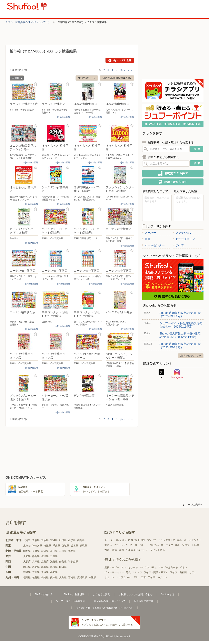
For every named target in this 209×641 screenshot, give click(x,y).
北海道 (27, 540)
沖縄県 (92, 577)
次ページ (126, 70)
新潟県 (45, 551)
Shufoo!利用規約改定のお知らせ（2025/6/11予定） (180, 314)
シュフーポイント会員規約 (70, 601)
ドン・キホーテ (129, 567)
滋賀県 (54, 561)
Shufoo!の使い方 (44, 594)
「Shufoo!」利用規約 (72, 594)
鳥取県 (45, 566)
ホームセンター (153, 245)
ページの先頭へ (193, 504)
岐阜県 (45, 556)
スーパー (149, 232)
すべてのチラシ (86, 78)
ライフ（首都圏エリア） (183, 572)
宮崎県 (72, 577)
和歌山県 (73, 561)
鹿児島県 (82, 577)
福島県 (80, 540)
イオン (183, 567)
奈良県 (63, 561)
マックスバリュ (148, 567)
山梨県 (27, 551)
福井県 (72, 551)
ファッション (182, 232)
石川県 (63, 551)
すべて (178, 245)
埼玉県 (47, 545)
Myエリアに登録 (119, 60)
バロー (136, 577)
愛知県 (27, 556)
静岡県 (36, 556)
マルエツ (137, 572)
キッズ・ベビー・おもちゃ (144, 545)
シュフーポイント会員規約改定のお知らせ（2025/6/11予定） (180, 325)
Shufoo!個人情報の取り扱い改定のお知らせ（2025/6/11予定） (180, 335)
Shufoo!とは (167, 594)
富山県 (54, 551)
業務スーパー (111, 567)
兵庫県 (36, 561)
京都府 (45, 561)
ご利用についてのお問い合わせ (135, 594)
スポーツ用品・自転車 (187, 545)
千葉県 (56, 545)
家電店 (108, 545)
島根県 (54, 566)
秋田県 (63, 540)
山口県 (63, 566)
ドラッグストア (184, 239)
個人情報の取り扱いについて (109, 601)
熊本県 (54, 577)
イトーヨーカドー (114, 572)
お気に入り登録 (35, 84)
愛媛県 (45, 572)
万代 (128, 572)
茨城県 (65, 545)
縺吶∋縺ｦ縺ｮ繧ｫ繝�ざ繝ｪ (116, 78)
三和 (143, 577)
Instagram (177, 374)
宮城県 (54, 540)
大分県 (63, 577)
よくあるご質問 (101, 594)
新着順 (16, 78)
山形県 (72, 540)
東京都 (27, 545)
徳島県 (27, 572)
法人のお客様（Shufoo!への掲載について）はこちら (104, 607)
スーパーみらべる (168, 567)
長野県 (36, 551)
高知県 (54, 572)
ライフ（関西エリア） (156, 572)
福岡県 (27, 577)
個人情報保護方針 (143, 601)
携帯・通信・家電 (114, 549)
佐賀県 (36, 577)
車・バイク (167, 545)
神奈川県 (37, 545)
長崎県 (45, 577)
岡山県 (27, 566)
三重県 (54, 556)
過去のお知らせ (190, 355)
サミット (109, 577)
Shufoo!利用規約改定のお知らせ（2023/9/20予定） (180, 345)
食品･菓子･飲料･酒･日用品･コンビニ (136, 540)
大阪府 (27, 561)
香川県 (36, 572)
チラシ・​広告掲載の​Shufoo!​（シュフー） (28, 22)
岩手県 (45, 540)
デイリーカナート (157, 577)
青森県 (36, 540)
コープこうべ (123, 577)
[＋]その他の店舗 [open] (62, 117)
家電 (146, 239)
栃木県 (74, 545)
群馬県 (83, 545)
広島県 (36, 566)
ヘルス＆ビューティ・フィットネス (145, 549)
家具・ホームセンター (189, 540)
